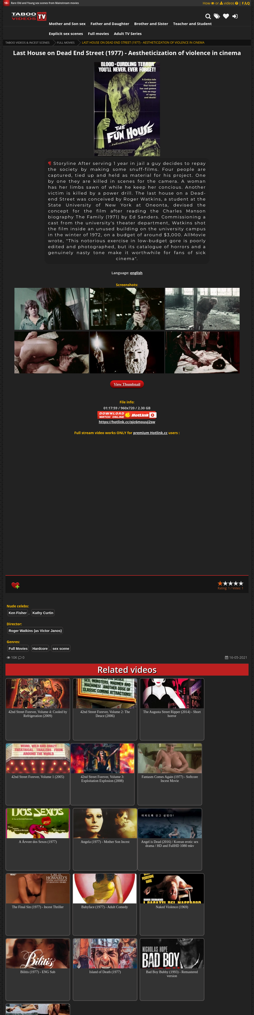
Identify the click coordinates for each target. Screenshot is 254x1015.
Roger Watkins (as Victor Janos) (35, 618)
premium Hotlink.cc (150, 420)
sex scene (61, 636)
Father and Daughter (103, 11)
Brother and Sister (145, 11)
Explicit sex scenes (60, 21)
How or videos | (226, 3)
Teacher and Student (186, 11)
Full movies (92, 21)
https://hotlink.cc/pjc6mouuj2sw (127, 409)
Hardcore (40, 636)
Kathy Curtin (42, 600)
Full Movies (68, 30)
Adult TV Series (121, 21)
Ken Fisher (18, 600)
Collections (127, 956)
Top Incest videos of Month (127, 942)
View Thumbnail (127, 372)
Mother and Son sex (61, 11)
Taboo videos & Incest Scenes (28, 30)
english (136, 260)
